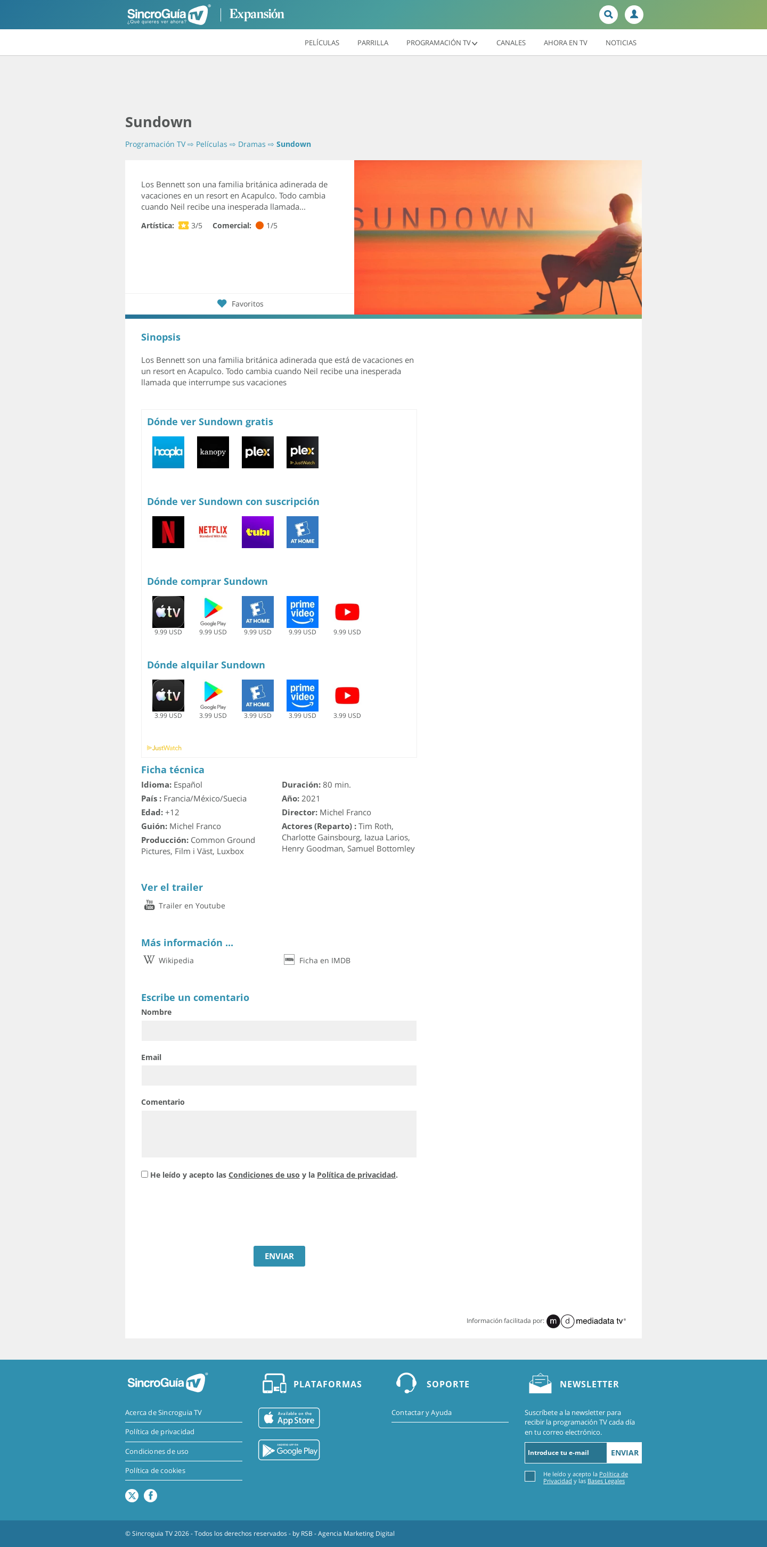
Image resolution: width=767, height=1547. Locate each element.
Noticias (621, 42)
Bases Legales (606, 1481)
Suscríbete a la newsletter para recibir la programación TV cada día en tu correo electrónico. (580, 1422)
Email (151, 1057)
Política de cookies (155, 1470)
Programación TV (442, 42)
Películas (322, 42)
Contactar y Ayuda (421, 1412)
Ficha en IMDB (316, 960)
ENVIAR (279, 1256)
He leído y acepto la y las (585, 1477)
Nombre (156, 1012)
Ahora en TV (566, 42)
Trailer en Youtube (183, 905)
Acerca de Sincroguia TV (163, 1412)
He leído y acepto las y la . (274, 1175)
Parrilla (372, 42)
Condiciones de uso (264, 1175)
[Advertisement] (383, 85)
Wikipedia (167, 960)
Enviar (625, 1452)
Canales (511, 42)
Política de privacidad (356, 1175)
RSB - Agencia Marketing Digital (348, 1533)
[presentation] (222, 1214)
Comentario (163, 1102)
